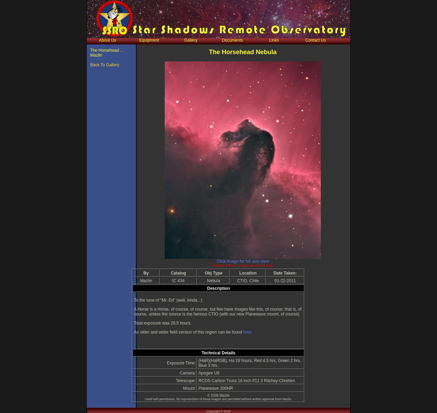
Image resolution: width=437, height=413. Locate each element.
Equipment (149, 40)
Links (274, 40)
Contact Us (315, 40)
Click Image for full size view (243, 261)
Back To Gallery (104, 64)
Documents (232, 40)
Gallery (190, 40)
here (247, 332)
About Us (107, 40)
